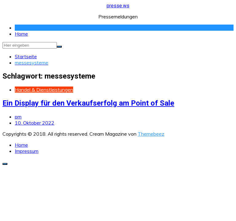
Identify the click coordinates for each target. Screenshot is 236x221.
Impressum (26, 151)
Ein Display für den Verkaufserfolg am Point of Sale (88, 103)
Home (21, 34)
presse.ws (118, 6)
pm (18, 117)
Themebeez (151, 134)
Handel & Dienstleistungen (44, 90)
